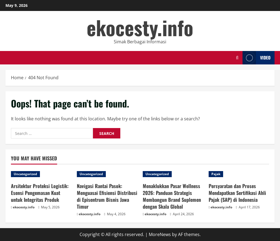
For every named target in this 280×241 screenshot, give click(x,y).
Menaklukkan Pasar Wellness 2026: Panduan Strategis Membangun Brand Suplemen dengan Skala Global (172, 196)
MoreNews (160, 234)
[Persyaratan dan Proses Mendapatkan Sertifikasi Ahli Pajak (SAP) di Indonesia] (239, 174)
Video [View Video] (256, 57)
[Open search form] (237, 57)
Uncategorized (25, 174)
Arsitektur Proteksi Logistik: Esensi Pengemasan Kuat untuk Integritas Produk (40, 192)
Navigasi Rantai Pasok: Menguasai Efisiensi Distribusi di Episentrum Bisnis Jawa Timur (107, 196)
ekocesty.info (140, 27)
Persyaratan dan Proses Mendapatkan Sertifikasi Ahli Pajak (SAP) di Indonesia (237, 192)
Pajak (215, 174)
